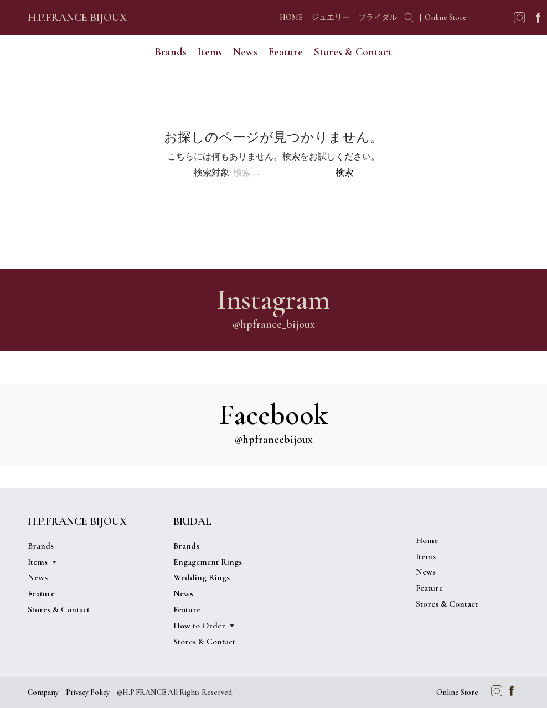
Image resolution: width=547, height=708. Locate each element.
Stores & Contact (353, 52)
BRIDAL (192, 521)
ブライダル (377, 17)
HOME (291, 17)
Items (210, 52)
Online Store (446, 17)
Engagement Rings (207, 561)
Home (427, 540)
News (245, 52)
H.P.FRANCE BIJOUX (77, 17)
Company (43, 692)
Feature (286, 52)
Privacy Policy (88, 692)
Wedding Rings (201, 577)
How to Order (199, 625)
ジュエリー (330, 17)
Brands (171, 52)
